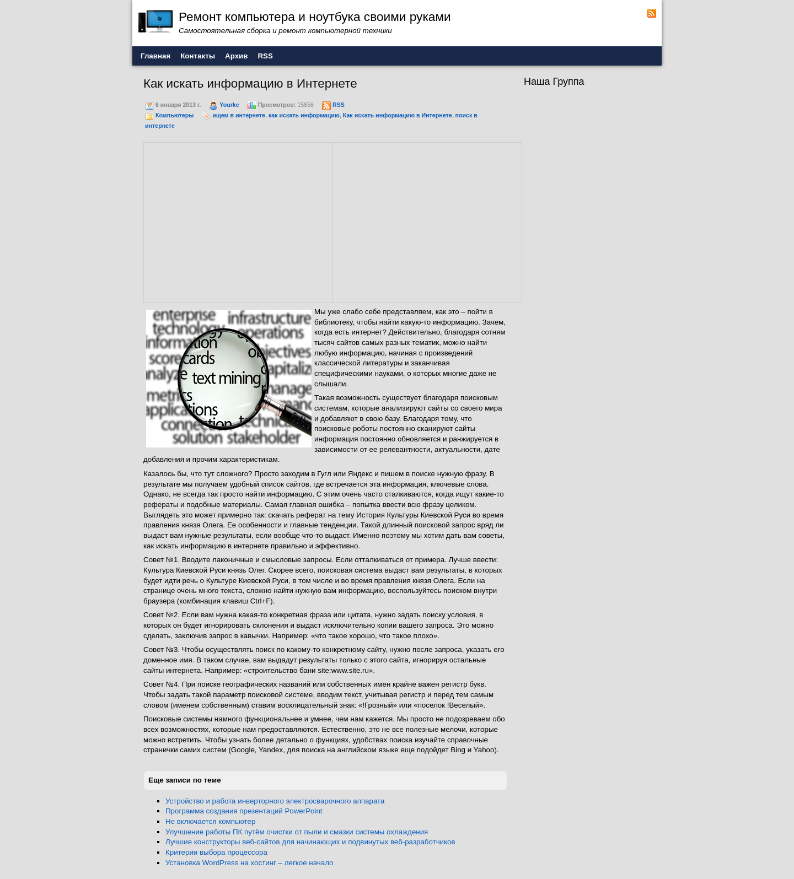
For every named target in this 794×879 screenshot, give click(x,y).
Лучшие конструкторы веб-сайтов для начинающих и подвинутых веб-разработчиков (310, 842)
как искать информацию (304, 115)
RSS (338, 104)
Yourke (229, 104)
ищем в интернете (238, 115)
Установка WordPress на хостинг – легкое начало (249, 863)
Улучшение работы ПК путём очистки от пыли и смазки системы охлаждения (296, 832)
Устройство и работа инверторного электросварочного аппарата (274, 801)
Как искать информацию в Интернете (397, 115)
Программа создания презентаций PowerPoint (244, 811)
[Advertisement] (238, 221)
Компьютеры (174, 115)
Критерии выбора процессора (216, 852)
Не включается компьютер (210, 821)
